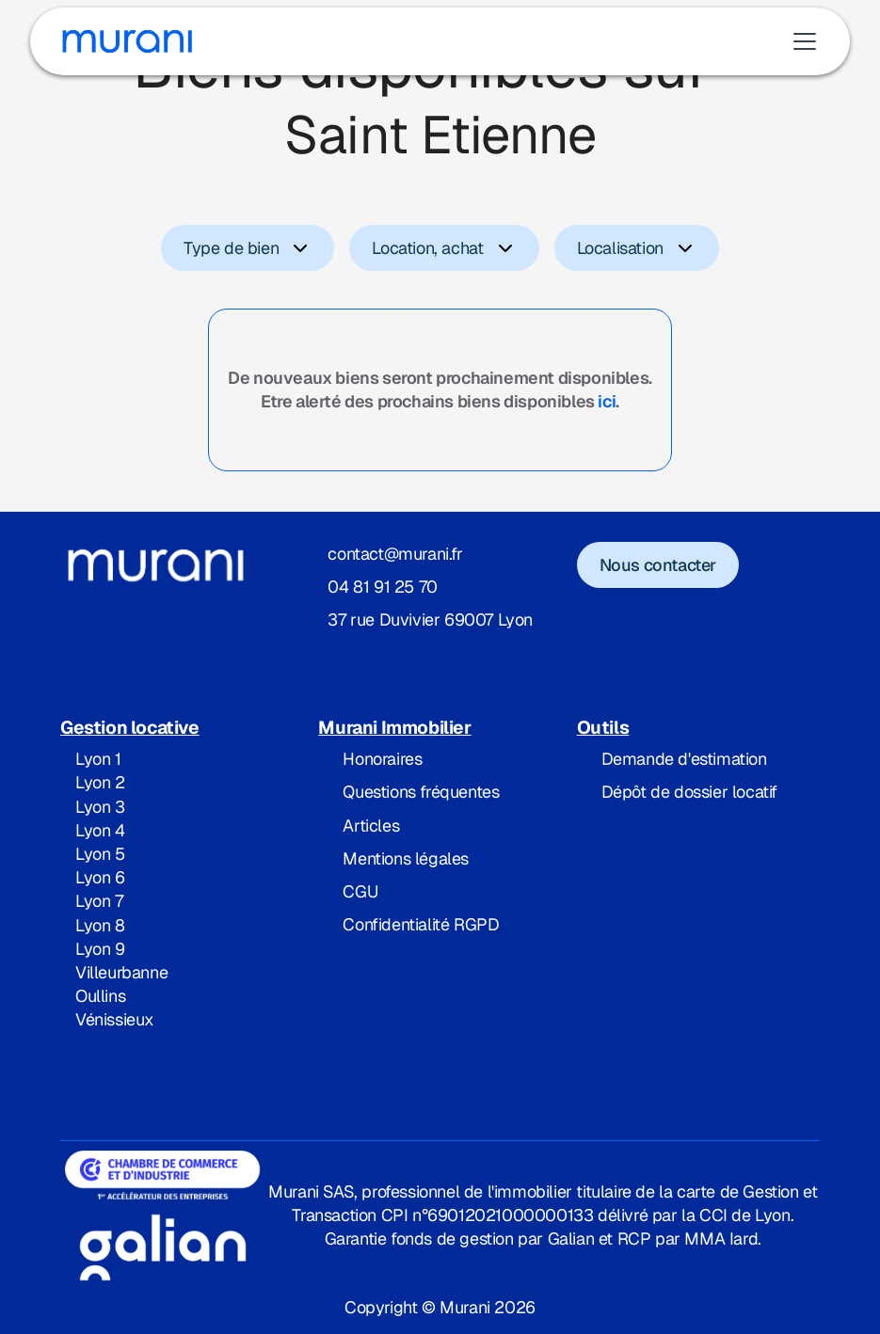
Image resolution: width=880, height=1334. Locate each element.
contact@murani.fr (395, 553)
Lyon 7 (99, 901)
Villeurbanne (121, 972)
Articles (371, 825)
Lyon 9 (100, 949)
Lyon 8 (100, 925)
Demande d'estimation (684, 759)
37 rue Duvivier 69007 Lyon (430, 619)
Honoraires (382, 759)
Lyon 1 (98, 759)
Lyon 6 (100, 877)
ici (607, 401)
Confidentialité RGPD (421, 924)
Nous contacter (658, 565)
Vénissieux (114, 1019)
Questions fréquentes (421, 791)
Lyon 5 (100, 854)
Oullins (100, 996)
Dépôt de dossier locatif (689, 791)
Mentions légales (406, 858)
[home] (127, 42)
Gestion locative (130, 727)
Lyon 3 (100, 807)
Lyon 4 (100, 830)
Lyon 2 (100, 782)
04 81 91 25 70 (382, 586)
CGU (360, 891)
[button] (801, 41)
